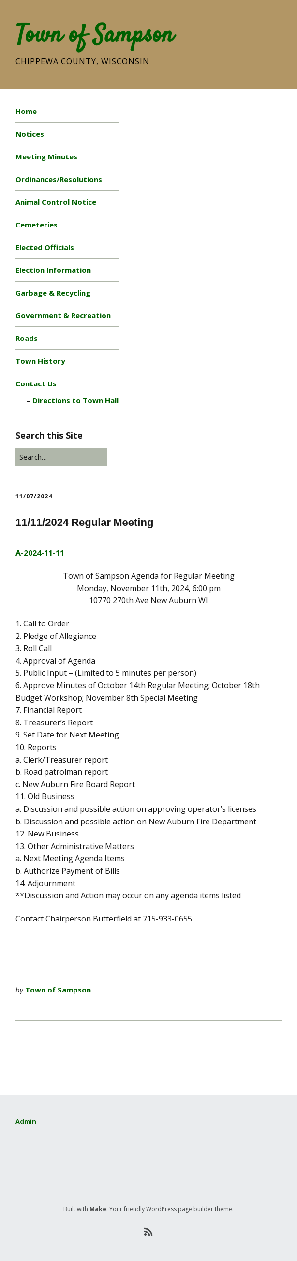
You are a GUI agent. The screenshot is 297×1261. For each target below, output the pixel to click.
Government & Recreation (63, 315)
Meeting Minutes (46, 156)
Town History (40, 361)
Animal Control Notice (55, 202)
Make (97, 1209)
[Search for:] (61, 457)
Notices (29, 134)
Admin (25, 1121)
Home (26, 111)
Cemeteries (36, 224)
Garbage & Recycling (52, 293)
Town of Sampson (94, 35)
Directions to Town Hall (75, 400)
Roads (26, 338)
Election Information (53, 270)
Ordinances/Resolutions (58, 179)
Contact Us (36, 383)
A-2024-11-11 (39, 553)
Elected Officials (44, 247)
